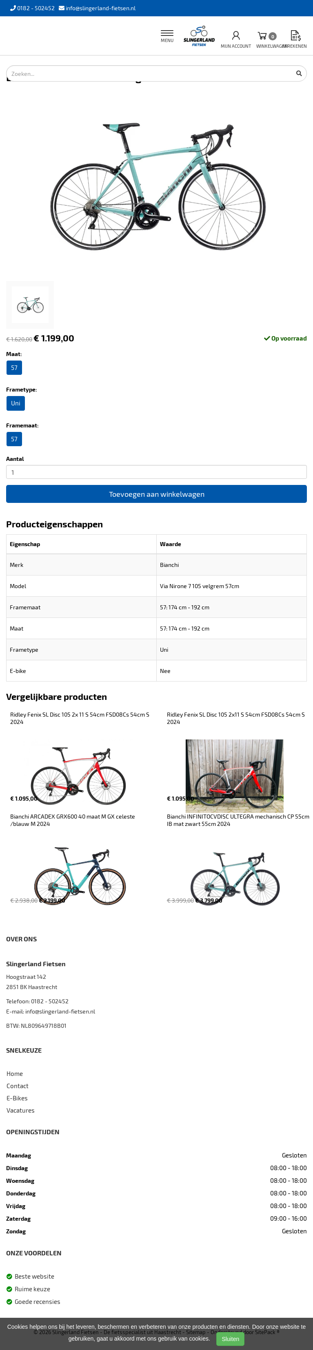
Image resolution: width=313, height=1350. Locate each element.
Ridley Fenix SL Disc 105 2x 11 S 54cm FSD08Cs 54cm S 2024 (80, 718)
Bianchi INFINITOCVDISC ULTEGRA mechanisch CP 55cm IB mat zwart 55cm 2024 (239, 820)
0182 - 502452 (50, 1001)
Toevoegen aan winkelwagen (156, 493)
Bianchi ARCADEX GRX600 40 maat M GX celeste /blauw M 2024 (73, 820)
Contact (18, 1085)
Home (15, 1073)
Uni (15, 403)
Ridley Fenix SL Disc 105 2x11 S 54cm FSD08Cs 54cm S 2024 (236, 718)
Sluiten (230, 1339)
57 (14, 367)
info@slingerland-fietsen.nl (60, 1011)
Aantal (15, 458)
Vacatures (21, 1110)
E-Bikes (17, 1098)
